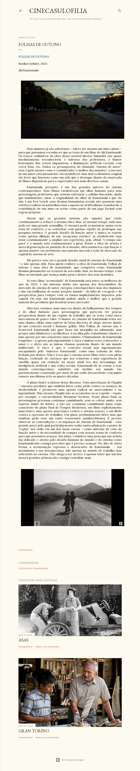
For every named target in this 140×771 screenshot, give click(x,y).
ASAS (23, 640)
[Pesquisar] (119, 9)
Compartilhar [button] (25, 549)
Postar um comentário (33, 568)
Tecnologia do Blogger (70, 760)
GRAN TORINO (33, 731)
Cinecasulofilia (58, 10)
